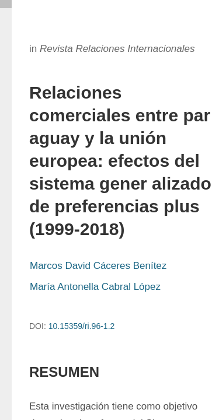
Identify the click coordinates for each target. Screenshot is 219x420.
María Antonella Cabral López (95, 286)
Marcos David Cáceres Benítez (98, 265)
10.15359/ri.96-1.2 (81, 326)
